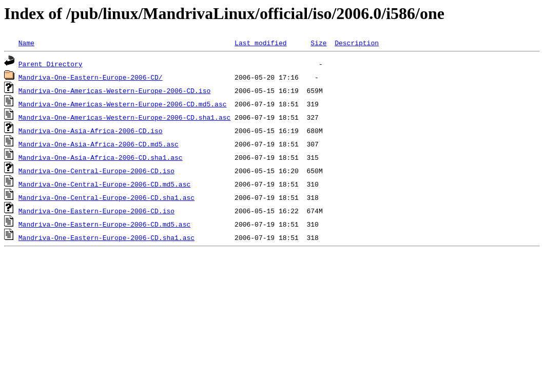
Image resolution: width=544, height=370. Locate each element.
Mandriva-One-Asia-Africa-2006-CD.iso (90, 130)
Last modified (260, 42)
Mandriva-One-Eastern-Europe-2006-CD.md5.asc (104, 224)
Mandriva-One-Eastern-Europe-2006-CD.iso (96, 210)
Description (357, 42)
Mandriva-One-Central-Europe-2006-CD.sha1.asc (106, 197)
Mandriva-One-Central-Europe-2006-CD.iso (96, 170)
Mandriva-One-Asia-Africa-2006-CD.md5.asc (98, 144)
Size (318, 42)
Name (26, 42)
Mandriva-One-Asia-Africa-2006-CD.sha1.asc (100, 157)
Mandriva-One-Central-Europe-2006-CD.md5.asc (104, 184)
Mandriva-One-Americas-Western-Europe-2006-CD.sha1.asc (124, 117)
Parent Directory (50, 63)
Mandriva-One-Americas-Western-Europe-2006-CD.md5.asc (122, 103)
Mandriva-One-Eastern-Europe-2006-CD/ (90, 77)
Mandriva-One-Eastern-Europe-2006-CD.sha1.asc (106, 237)
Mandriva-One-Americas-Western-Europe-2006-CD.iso (114, 90)
